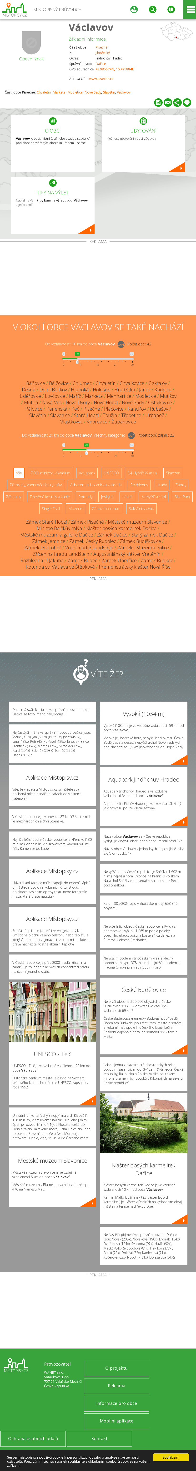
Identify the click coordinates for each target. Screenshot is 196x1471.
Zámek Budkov (157, 560)
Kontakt (99, 1438)
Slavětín (109, 92)
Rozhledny (139, 484)
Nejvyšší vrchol (153, 496)
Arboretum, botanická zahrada (96, 484)
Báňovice (35, 383)
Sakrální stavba (141, 508)
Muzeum (75, 508)
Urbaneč (154, 415)
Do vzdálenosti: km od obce (80, 344)
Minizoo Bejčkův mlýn (59, 528)
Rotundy (85, 496)
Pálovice (33, 409)
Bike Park (182, 496)
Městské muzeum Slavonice (137, 522)
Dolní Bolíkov (53, 389)
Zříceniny (13, 496)
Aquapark (87, 473)
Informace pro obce (116, 1403)
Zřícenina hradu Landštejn (61, 554)
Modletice (75, 92)
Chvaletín (44, 92)
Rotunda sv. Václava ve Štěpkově (60, 567)
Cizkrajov (157, 383)
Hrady (161, 484)
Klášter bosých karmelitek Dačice (121, 528)
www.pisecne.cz (101, 78)
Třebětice (131, 415)
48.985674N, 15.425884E (114, 69)
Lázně (127, 496)
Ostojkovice (160, 402)
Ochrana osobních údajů (33, 1438)
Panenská (56, 409)
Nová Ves (52, 402)
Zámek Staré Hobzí (46, 522)
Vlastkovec (71, 421)
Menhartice (119, 396)
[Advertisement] (98, 279)
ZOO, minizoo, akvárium (50, 473)
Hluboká (80, 389)
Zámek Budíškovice (140, 541)
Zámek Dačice (112, 534)
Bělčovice (59, 383)
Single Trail (51, 508)
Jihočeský (102, 52)
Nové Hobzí (106, 402)
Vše (19, 473)
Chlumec (82, 383)
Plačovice (114, 409)
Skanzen (173, 473)
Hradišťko (125, 389)
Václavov (91, 27)
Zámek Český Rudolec (92, 541)
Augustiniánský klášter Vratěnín (127, 554)
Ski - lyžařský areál (142, 473)
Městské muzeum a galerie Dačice (56, 534)
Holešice (102, 389)
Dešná (28, 389)
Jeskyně (107, 496)
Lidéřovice (30, 396)
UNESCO (111, 473)
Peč (75, 409)
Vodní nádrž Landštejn (89, 547)
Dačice (100, 63)
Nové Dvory (78, 402)
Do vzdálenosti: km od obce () (73, 435)
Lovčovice (55, 396)
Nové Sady (93, 92)
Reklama (116, 1385)
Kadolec (163, 389)
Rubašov (159, 409)
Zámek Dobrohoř (42, 547)
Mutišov (168, 396)
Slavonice (60, 415)
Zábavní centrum (106, 508)
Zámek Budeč (82, 560)
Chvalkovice (132, 383)
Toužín (110, 415)
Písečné (101, 47)
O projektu (116, 1368)
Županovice (123, 421)
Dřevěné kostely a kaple (50, 496)
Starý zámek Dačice (152, 534)
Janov (145, 389)
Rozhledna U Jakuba (42, 560)
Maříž (75, 396)
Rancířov (137, 409)
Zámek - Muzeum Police (143, 547)
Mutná (31, 402)
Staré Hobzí (86, 415)
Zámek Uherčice (119, 560)
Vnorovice (97, 421)
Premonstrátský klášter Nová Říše (135, 567)
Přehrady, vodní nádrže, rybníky (36, 484)
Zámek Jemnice (48, 541)
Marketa (59, 92)
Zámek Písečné (87, 522)
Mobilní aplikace (116, 1421)
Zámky (180, 484)
